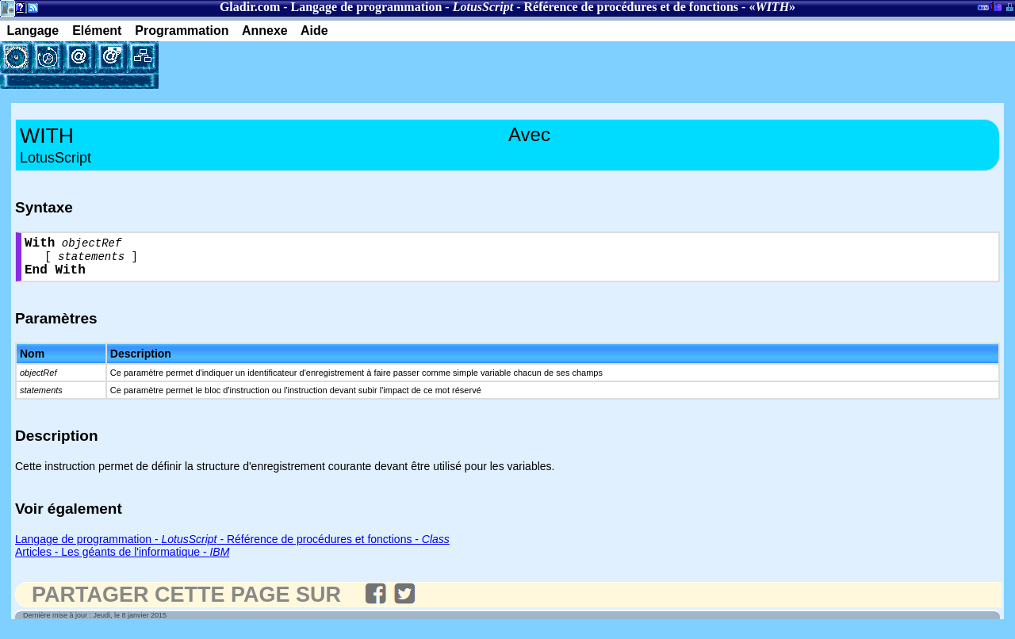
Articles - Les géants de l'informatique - (122, 560)
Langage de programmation (366, 6)
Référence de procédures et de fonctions (630, 6)
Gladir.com (250, 6)
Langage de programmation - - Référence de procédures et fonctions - (232, 547)
